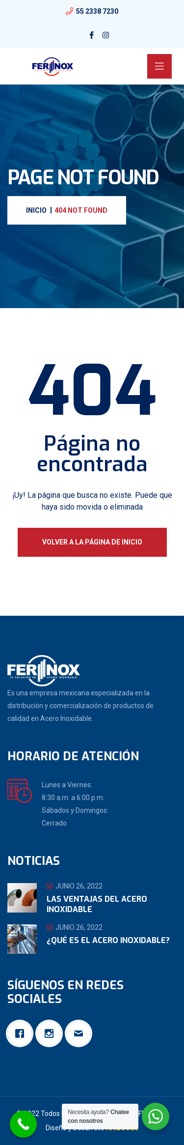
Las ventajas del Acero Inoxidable (97, 904)
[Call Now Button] (23, 1124)
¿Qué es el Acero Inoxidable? (108, 940)
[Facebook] (22, 1033)
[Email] (81, 1033)
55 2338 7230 (97, 11)
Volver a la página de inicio (92, 542)
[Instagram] (51, 1033)
